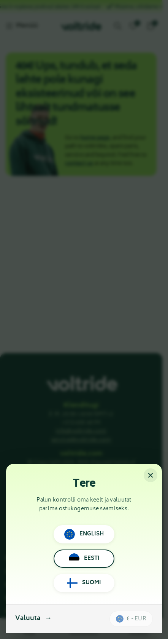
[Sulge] (150, 475)
